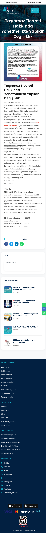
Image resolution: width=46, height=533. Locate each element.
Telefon (5, 467)
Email (4, 470)
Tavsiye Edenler (7, 397)
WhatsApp (6, 474)
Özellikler (4, 386)
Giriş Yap (35, 10)
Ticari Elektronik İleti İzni (10, 450)
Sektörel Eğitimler (8, 421)
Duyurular (5, 410)
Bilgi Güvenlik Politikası (9, 446)
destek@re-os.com (34, 2)
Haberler (4, 406)
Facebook (6, 478)
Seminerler (5, 425)
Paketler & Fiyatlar (8, 389)
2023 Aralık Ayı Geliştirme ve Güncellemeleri (24, 341)
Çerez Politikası (7, 453)
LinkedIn (5, 485)
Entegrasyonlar (7, 382)
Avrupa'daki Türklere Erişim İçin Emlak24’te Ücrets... (25, 315)
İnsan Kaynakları (9, 493)
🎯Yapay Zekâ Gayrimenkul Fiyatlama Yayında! (24, 302)
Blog (3, 414)
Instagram (6, 481)
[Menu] (42, 10)
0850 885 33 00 (12, 2)
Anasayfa (5, 367)
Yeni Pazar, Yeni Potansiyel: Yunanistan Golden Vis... (24, 288)
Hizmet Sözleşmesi (8, 435)
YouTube (6, 489)
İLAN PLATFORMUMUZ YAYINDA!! (25, 327)
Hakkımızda (5, 371)
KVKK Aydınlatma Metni (10, 442)
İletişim (5, 463)
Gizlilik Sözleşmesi (8, 438)
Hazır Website (6, 378)
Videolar (4, 418)
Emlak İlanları (6, 375)
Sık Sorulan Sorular (8, 393)
